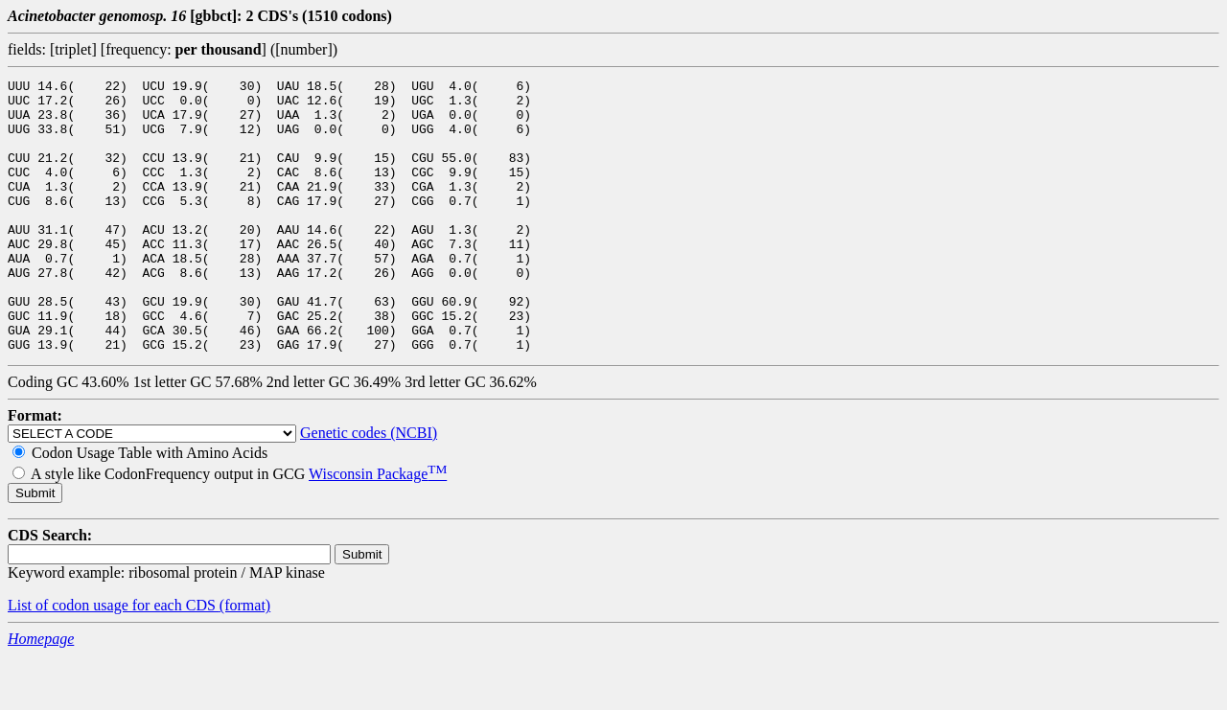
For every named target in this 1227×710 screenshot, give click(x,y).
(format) (245, 660)
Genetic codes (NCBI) (368, 487)
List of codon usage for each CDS (114, 660)
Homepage (41, 693)
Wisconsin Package (378, 528)
